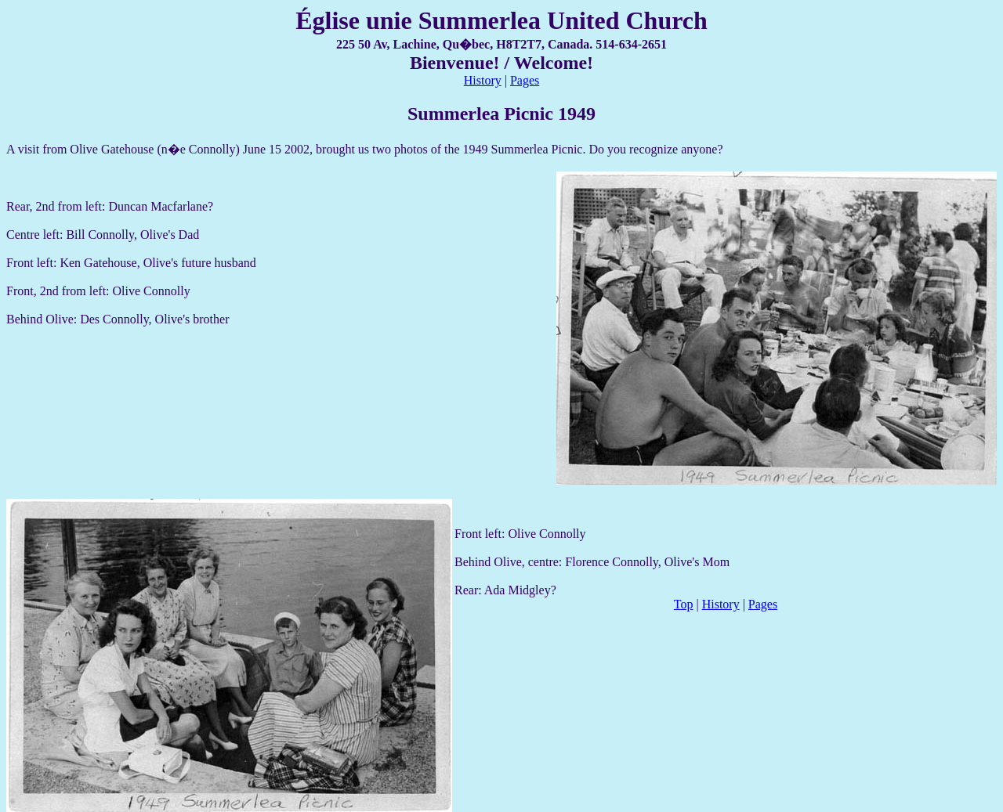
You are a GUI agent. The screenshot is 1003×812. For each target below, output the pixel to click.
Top (683, 604)
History (483, 80)
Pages (524, 80)
